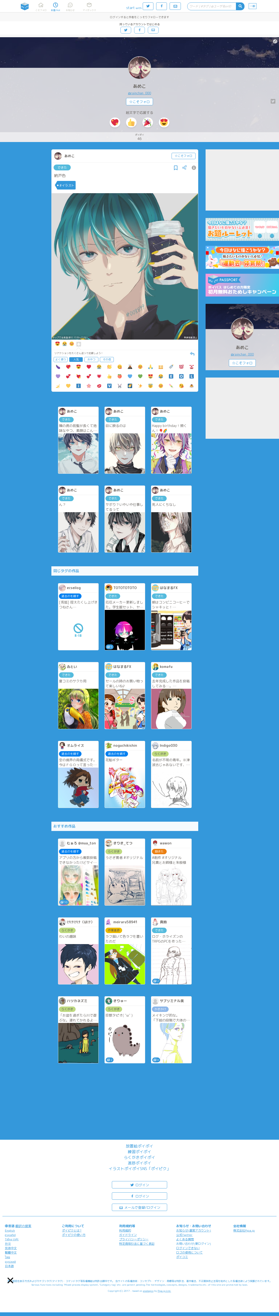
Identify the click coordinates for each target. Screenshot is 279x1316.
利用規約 (125, 1230)
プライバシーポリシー (134, 1239)
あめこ (139, 86)
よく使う (60, 359)
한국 (8, 1244)
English (10, 1230)
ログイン (139, 1185)
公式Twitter (184, 1235)
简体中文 (11, 1248)
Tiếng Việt (12, 1239)
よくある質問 (185, 1239)
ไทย (7, 1257)
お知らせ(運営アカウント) (193, 1230)
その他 (107, 359)
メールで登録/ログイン (139, 1207)
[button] (10, 1280)
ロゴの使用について (189, 1252)
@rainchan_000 (139, 93)
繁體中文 (11, 1252)
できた (62, 167)
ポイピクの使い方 (73, 1235)
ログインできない (188, 1248)
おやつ (91, 359)
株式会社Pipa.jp (244, 1230)
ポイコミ (182, 1257)
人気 (76, 359)
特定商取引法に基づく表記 (136, 1244)
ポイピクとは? (71, 1230)
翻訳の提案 (23, 1226)
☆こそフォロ (139, 101)
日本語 (9, 1266)
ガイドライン (128, 1235)
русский (10, 1261)
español (10, 1235)
